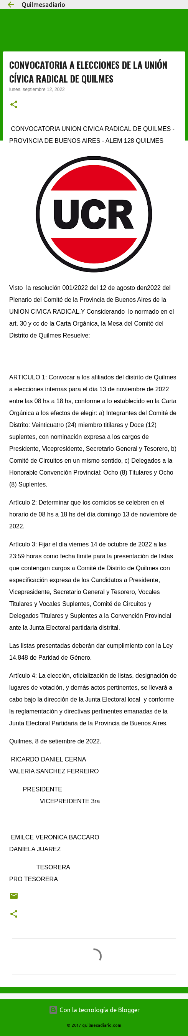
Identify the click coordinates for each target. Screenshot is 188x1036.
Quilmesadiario (43, 4)
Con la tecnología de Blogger (94, 1009)
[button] (13, 105)
